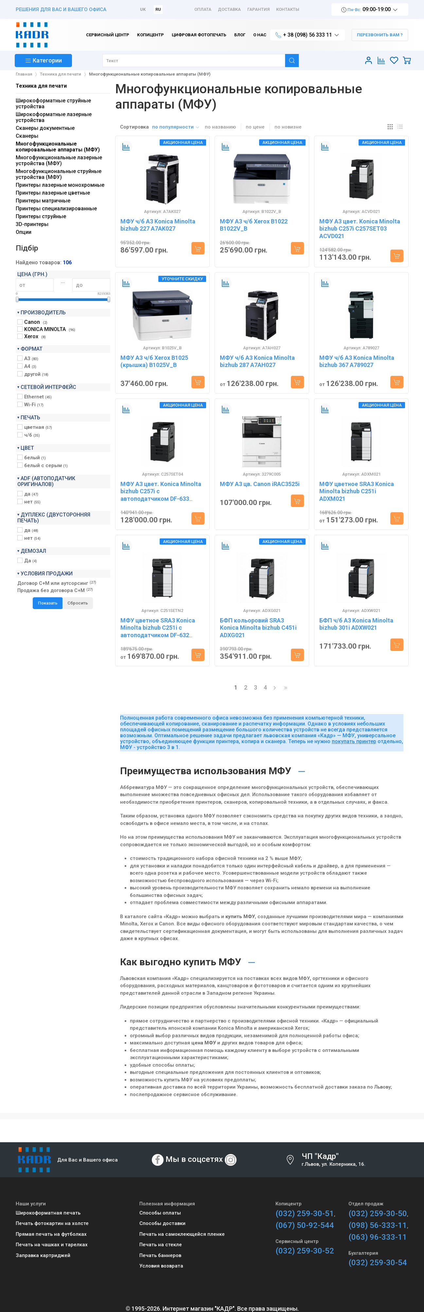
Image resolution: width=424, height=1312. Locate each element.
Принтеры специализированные (56, 208)
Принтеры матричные (43, 201)
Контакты (287, 9)
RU (158, 9)
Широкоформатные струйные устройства (53, 103)
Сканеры (27, 136)
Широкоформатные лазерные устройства (54, 117)
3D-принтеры (32, 224)
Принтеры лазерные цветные (53, 193)
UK (143, 9)
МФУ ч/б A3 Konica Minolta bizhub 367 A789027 (356, 361)
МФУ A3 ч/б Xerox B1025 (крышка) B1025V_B (154, 361)
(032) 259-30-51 (304, 1213)
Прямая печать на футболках (51, 1234)
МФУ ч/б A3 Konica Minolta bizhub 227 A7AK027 (157, 225)
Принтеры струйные (41, 216)
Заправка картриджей (43, 1255)
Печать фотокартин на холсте (52, 1223)
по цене (255, 127)
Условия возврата (161, 1266)
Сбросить (77, 603)
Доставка (229, 9)
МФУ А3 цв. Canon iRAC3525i (260, 484)
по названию (220, 127)
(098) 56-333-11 (377, 1225)
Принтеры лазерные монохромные (60, 185)
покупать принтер (354, 741)
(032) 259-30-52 (304, 1250)
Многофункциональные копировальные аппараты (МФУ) (58, 147)
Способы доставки (162, 1223)
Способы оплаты (160, 1213)
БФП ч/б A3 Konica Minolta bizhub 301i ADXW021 (356, 624)
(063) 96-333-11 (377, 1237)
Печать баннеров (160, 1255)
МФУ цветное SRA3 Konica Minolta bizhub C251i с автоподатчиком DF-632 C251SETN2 (157, 631)
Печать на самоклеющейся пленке (182, 1234)
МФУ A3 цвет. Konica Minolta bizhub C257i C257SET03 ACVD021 (359, 228)
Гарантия (258, 9)
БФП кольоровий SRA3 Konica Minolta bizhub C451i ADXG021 (258, 628)
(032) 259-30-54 (377, 1262)
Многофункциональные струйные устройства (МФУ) (58, 174)
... (63, 281)
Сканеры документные (45, 128)
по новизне (288, 127)
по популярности (176, 127)
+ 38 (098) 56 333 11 (307, 35)
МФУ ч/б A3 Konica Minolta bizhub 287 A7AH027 (257, 361)
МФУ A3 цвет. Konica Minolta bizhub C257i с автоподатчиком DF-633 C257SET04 (160, 495)
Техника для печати (41, 86)
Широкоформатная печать (48, 1213)
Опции (23, 232)
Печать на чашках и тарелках (52, 1245)
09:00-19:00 (369, 9)
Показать (48, 603)
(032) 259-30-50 (377, 1213)
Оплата (202, 9)
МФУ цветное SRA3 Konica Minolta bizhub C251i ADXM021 (356, 491)
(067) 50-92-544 (304, 1225)
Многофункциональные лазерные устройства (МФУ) (59, 160)
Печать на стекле (160, 1245)
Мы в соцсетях (194, 1159)
